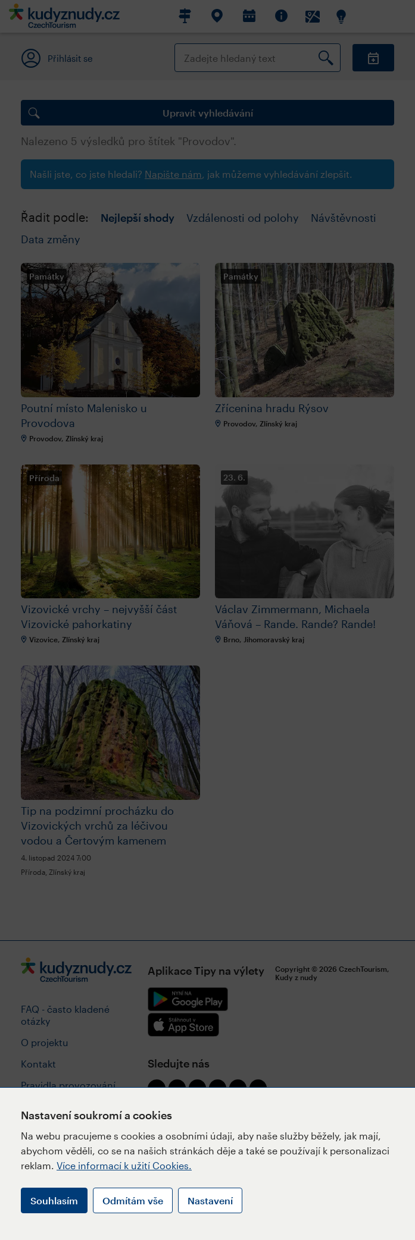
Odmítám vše (132, 1200)
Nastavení (210, 1200)
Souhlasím (54, 1200)
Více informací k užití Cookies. (124, 1165)
